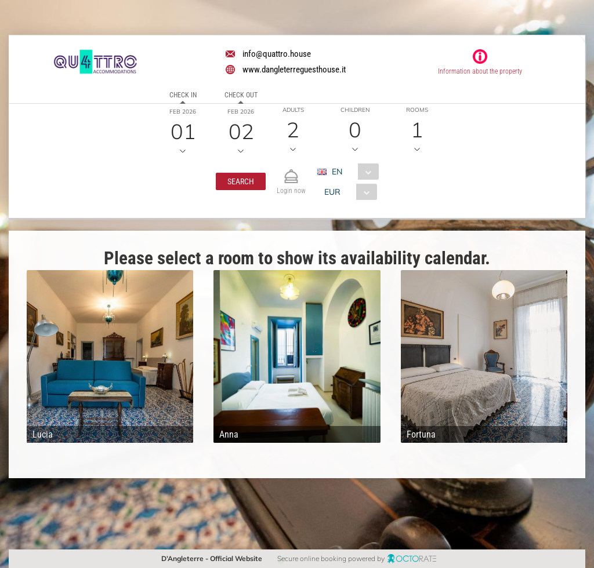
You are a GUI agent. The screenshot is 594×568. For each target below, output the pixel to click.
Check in (183, 95)
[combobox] (352, 171)
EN (337, 171)
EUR (332, 192)
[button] (241, 181)
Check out (241, 95)
